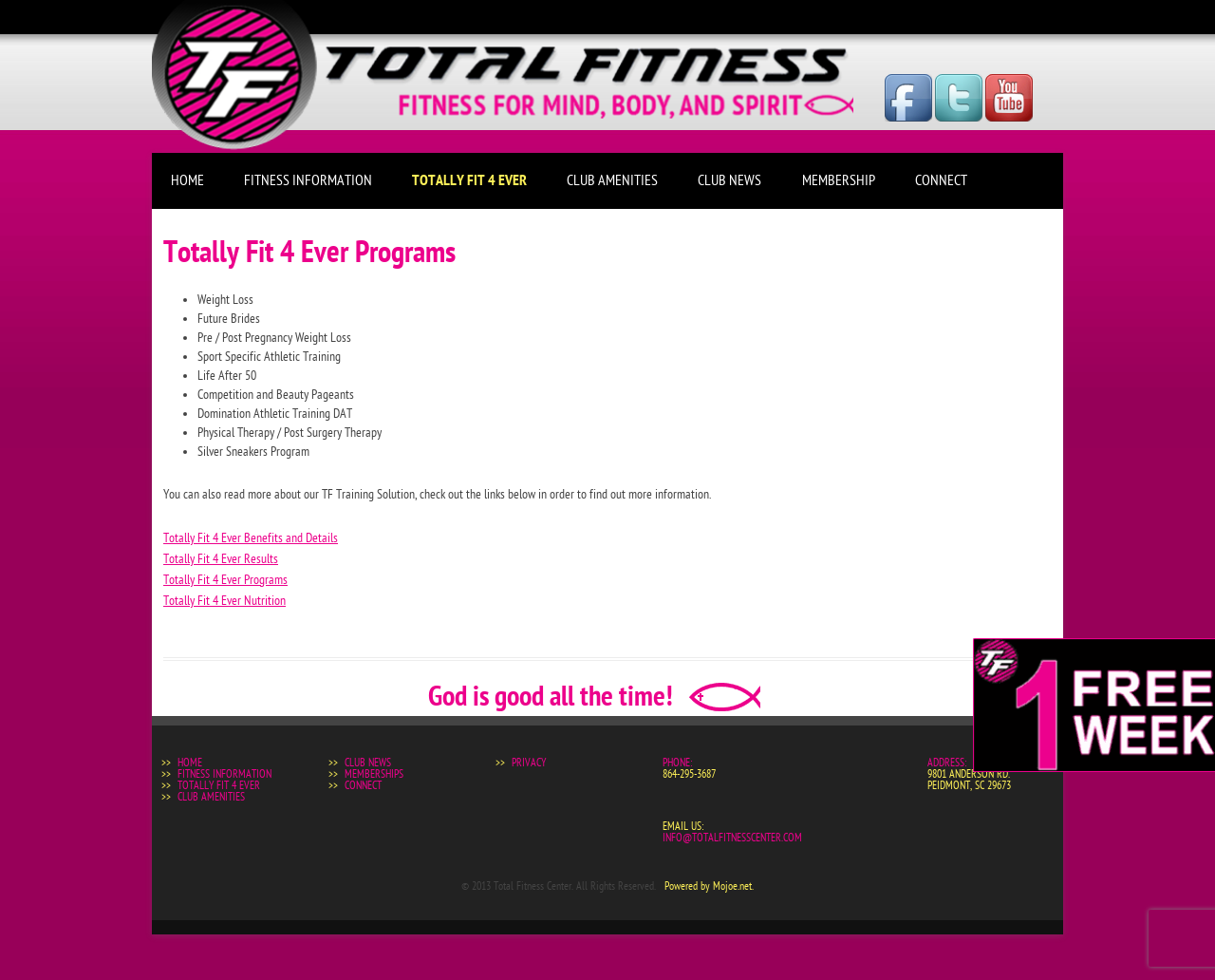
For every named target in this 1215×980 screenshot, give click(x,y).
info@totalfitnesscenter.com (732, 837)
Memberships (374, 774)
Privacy (529, 762)
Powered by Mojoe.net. (709, 886)
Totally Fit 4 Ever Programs (225, 580)
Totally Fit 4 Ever (469, 180)
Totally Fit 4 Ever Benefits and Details (250, 538)
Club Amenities (612, 180)
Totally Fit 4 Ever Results (220, 559)
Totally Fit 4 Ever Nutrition (224, 601)
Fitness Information (308, 180)
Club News (729, 180)
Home (187, 180)
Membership (838, 180)
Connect (941, 180)
